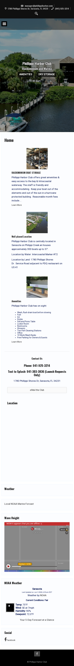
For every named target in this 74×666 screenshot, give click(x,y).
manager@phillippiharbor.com (37, 5)
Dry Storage (46, 74)
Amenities (25, 74)
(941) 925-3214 (60, 8)
